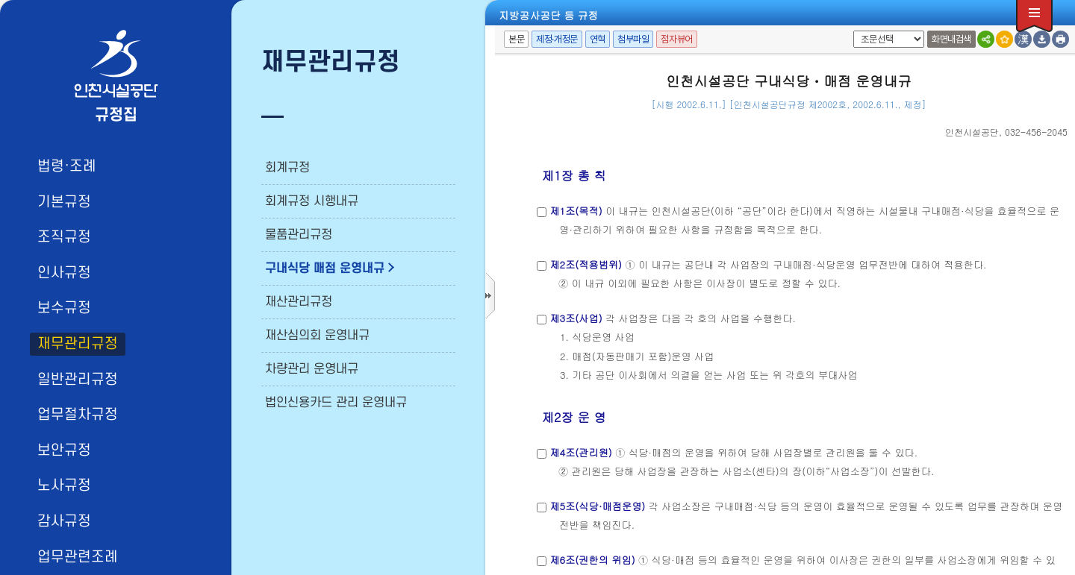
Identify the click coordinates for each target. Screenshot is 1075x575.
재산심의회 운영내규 (317, 335)
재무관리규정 (77, 344)
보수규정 (64, 308)
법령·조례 (66, 166)
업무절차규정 (77, 414)
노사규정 (64, 485)
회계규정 (287, 168)
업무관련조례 (77, 557)
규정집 (116, 115)
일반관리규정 (77, 379)
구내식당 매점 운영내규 (324, 268)
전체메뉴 (1034, 16)
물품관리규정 (298, 235)
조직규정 (64, 237)
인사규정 (64, 273)
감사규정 (64, 521)
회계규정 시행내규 (311, 201)
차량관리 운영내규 (311, 369)
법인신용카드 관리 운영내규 (336, 402)
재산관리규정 (298, 302)
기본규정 (64, 202)
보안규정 (64, 450)
